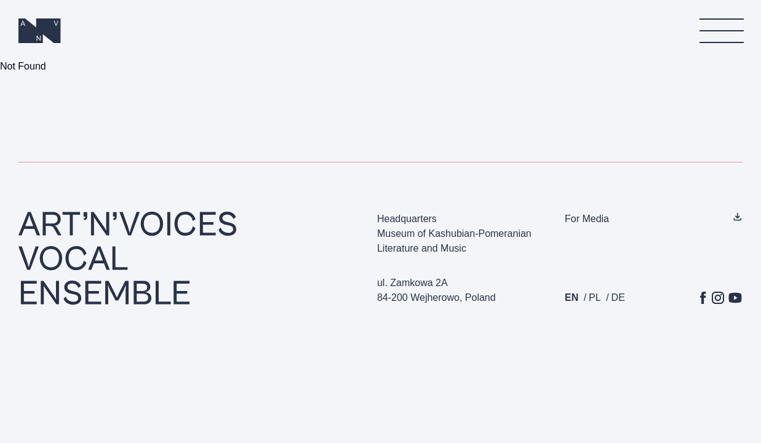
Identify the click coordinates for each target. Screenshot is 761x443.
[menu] (721, 30)
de (618, 297)
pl (595, 297)
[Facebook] (703, 297)
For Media (587, 219)
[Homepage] (40, 30)
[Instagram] (718, 297)
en (571, 297)
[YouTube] (735, 297)
